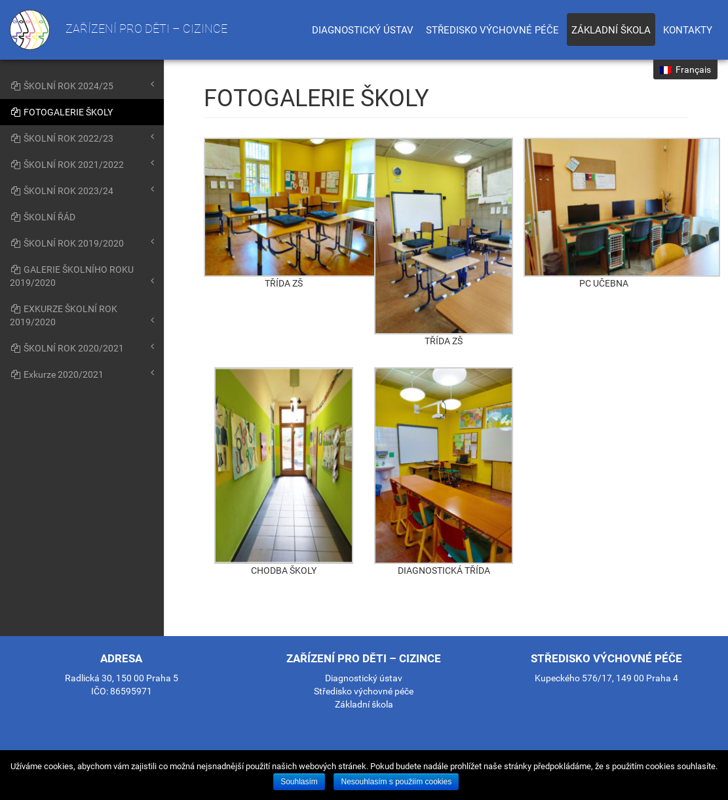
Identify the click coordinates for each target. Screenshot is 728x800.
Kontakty (687, 30)
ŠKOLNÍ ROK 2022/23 (82, 138)
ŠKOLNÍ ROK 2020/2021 (82, 347)
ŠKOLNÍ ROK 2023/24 (82, 190)
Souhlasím (299, 781)
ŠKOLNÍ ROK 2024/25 (82, 85)
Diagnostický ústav (362, 30)
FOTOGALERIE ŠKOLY (61, 112)
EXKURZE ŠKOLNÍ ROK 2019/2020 (82, 315)
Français (685, 69)
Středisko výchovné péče (492, 30)
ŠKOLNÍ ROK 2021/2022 (82, 164)
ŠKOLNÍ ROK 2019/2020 (82, 243)
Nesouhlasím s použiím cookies (396, 781)
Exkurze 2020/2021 (82, 374)
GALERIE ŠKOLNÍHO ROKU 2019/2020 (82, 276)
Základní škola (611, 30)
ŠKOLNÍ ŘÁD (42, 217)
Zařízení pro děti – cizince (118, 30)
